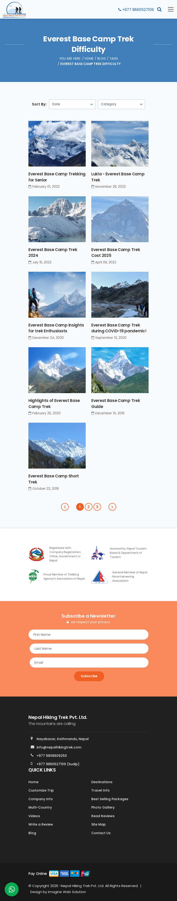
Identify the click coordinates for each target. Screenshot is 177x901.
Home (89, 58)
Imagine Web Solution (67, 891)
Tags (113, 58)
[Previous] (65, 507)
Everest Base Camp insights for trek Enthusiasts (56, 328)
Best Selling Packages (109, 799)
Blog (101, 58)
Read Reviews (103, 816)
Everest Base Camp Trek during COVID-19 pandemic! (118, 328)
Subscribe (89, 676)
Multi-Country (40, 807)
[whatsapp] (12, 890)
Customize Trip (41, 790)
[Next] (112, 507)
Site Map (98, 824)
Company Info (40, 799)
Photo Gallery (103, 807)
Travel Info (100, 790)
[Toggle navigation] (168, 9)
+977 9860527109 (136, 9)
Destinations (101, 782)
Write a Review (40, 824)
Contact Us (101, 833)
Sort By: (39, 104)
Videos (34, 816)
